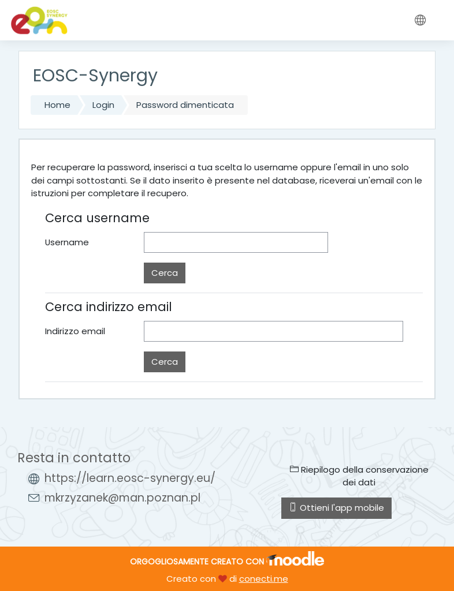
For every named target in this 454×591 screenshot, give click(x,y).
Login (103, 105)
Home (57, 105)
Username (67, 242)
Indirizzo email (75, 331)
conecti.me (263, 579)
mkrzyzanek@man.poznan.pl (122, 498)
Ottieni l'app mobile (336, 508)
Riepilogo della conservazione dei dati (359, 475)
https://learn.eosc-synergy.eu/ (129, 478)
